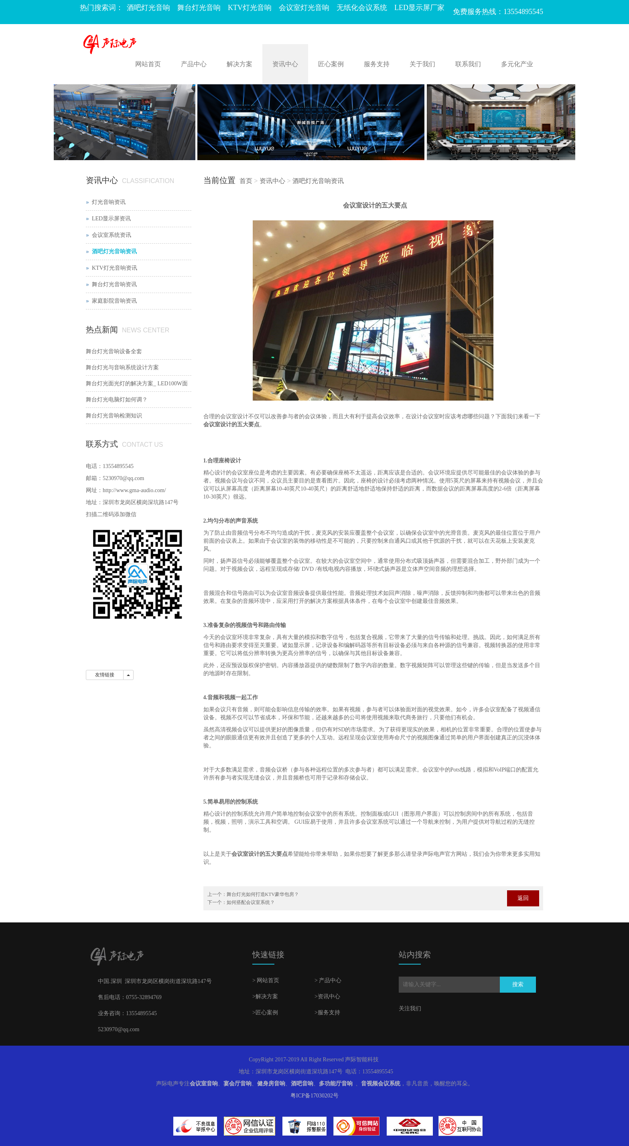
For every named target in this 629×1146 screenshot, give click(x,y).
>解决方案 (265, 996)
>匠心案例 (265, 1013)
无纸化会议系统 (362, 8)
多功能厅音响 (336, 1084)
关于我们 (422, 64)
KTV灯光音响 (250, 8)
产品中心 (194, 64)
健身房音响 (271, 1084)
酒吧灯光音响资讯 (318, 180)
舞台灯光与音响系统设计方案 (122, 367)
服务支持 (377, 64)
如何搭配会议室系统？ (251, 902)
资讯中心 (285, 64)
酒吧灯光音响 (148, 8)
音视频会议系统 (380, 1084)
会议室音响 (204, 1084)
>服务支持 (327, 1013)
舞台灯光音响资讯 (114, 284)
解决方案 (239, 64)
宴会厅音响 (237, 1084)
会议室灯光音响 (304, 8)
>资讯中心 (327, 996)
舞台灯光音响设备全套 (114, 351)
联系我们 (468, 64)
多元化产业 (517, 64)
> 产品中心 (327, 980)
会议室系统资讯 (111, 235)
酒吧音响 (302, 1084)
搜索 (517, 984)
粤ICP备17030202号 (314, 1096)
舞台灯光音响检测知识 (114, 416)
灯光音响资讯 (109, 202)
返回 (523, 898)
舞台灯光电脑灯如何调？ (117, 400)
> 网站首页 (265, 980)
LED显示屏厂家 (419, 8)
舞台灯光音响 (199, 8)
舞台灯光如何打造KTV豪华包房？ (263, 894)
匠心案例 (331, 64)
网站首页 (148, 64)
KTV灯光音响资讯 (114, 268)
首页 (245, 180)
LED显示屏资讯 (111, 219)
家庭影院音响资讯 (114, 301)
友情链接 (104, 675)
